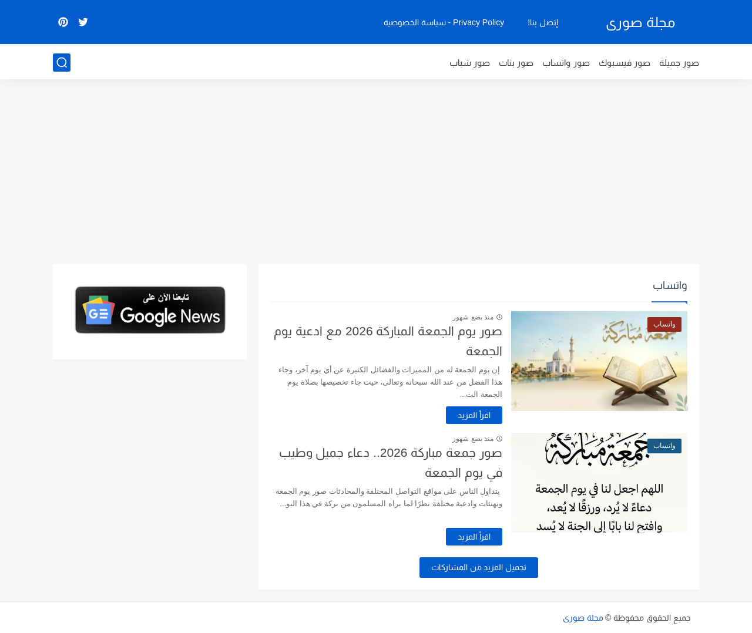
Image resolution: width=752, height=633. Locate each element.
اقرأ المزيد (474, 415)
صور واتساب (565, 63)
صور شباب (469, 63)
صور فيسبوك (624, 63)
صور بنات (516, 63)
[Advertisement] (376, 173)
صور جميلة (679, 63)
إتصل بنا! (543, 22)
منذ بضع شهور (473, 317)
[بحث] (61, 62)
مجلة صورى (640, 22)
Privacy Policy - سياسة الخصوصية (444, 22)
